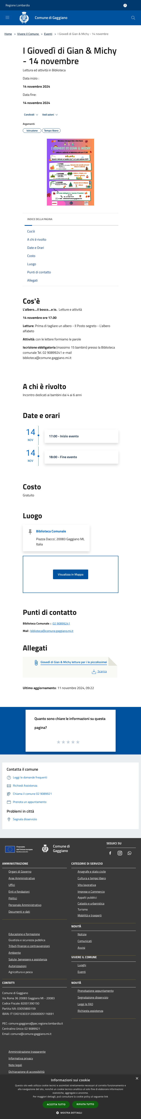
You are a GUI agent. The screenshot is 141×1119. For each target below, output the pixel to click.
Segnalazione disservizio (93, 997)
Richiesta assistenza (90, 1011)
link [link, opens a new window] (106, 1096)
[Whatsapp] (129, 853)
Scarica (99, 671)
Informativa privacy (21, 1058)
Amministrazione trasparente (27, 1051)
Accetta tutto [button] (56, 1104)
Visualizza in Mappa (70, 574)
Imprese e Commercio (91, 891)
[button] (70, 1113)
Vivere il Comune (28, 34)
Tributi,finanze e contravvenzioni (29, 946)
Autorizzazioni (17, 966)
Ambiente (15, 952)
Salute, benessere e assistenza (28, 959)
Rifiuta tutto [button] (85, 1104)
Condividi (31, 115)
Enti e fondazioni (19, 891)
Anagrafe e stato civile (92, 871)
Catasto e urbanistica (91, 903)
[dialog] (70, 1097)
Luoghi (82, 965)
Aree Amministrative (22, 878)
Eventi (48, 34)
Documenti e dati (19, 911)
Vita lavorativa (87, 885)
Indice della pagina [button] (39, 219)
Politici (13, 898)
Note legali (15, 1065)
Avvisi (81, 947)
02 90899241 (61, 623)
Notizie (82, 934)
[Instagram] (120, 853)
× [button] (136, 1078)
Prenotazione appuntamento (96, 990)
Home (8, 34)
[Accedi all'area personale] (125, 5)
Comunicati (85, 941)
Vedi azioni (50, 115)
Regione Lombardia (18, 5)
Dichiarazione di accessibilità (26, 1071)
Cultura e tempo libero (92, 878)
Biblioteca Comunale (51, 531)
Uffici (12, 885)
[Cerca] (133, 18)
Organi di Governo (20, 871)
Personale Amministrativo (25, 905)
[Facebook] (110, 853)
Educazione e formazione (24, 934)
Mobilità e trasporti (90, 915)
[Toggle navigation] (7, 17)
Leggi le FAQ (85, 1004)
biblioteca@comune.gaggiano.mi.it (51, 631)
